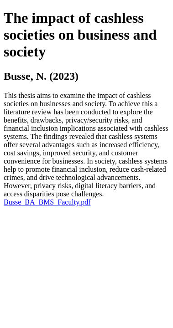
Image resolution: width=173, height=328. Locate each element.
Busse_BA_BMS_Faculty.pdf (47, 202)
